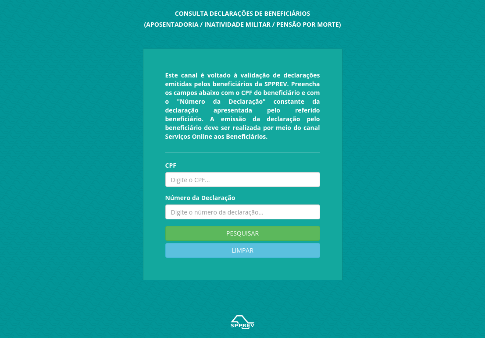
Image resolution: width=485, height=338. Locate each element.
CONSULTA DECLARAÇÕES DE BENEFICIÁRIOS (242, 13)
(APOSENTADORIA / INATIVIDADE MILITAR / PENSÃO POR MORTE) (242, 24)
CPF (170, 165)
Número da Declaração (200, 198)
